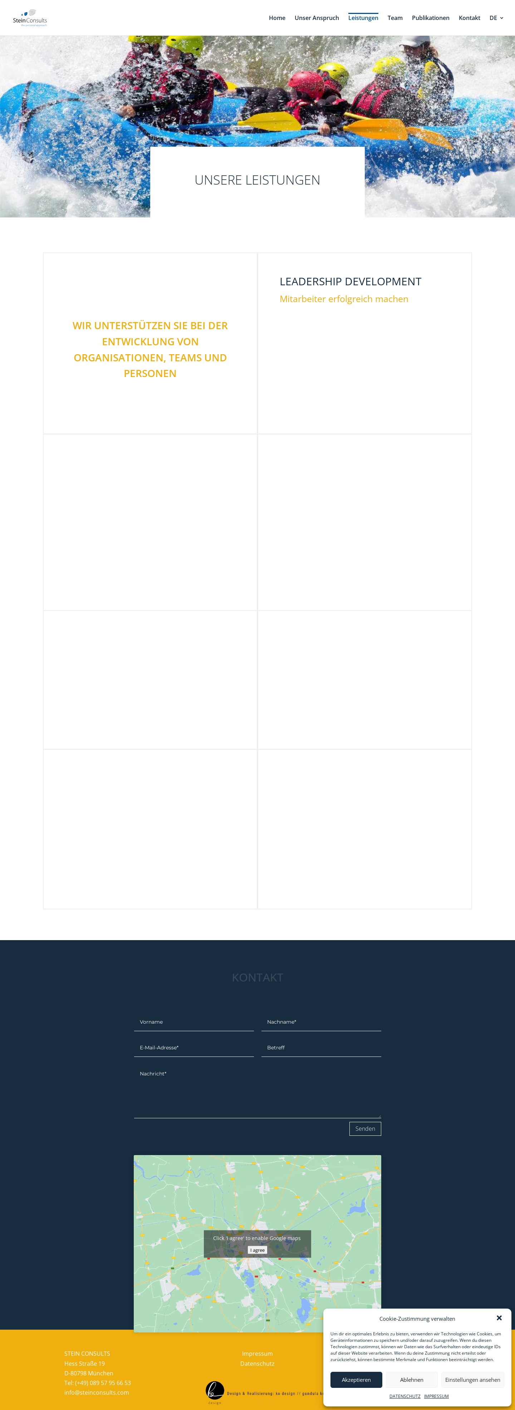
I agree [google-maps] (257, 1249)
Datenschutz (257, 1364)
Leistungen (363, 18)
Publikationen (431, 18)
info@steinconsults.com (96, 1392)
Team (395, 18)
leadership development (351, 281)
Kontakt (469, 18)
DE (493, 18)
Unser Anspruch (317, 18)
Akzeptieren (356, 1379)
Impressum (257, 1354)
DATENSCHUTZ (405, 1396)
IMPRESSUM (436, 1396)
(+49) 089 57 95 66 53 (103, 1383)
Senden (365, 1129)
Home (277, 18)
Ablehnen (411, 1379)
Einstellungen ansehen (472, 1379)
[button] (500, 1318)
